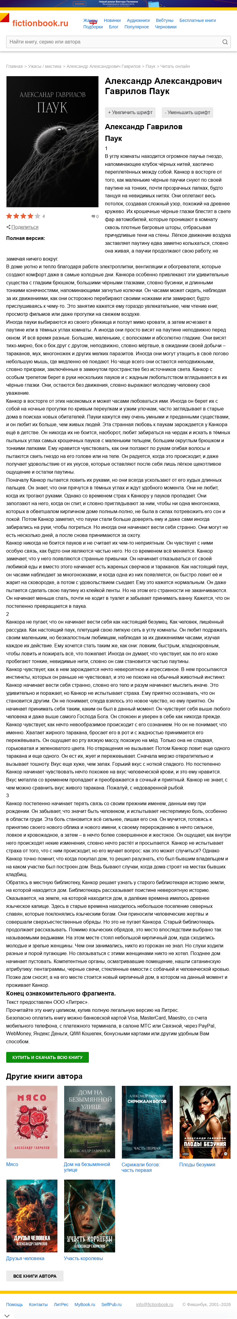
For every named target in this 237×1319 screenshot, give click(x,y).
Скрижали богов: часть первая (141, 1167)
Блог (113, 26)
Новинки (112, 20)
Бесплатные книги (198, 20)
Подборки (93, 26)
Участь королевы (83, 1258)
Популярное (137, 26)
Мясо (12, 1164)
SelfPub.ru (111, 1304)
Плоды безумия (197, 1164)
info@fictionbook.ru (154, 1304)
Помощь (14, 1304)
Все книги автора (34, 1276)
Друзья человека (25, 1258)
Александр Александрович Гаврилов (103, 66)
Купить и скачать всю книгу (47, 1057)
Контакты (38, 1304)
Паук (150, 66)
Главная (14, 66)
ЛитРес (61, 1304)
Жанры (90, 20)
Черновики (166, 26)
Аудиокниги (138, 20)
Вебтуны (164, 20)
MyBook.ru (85, 1304)
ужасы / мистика (44, 66)
